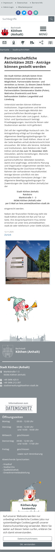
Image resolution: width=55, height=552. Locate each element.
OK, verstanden (27, 544)
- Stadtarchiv (8, 467)
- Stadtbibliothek (10, 469)
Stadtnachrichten (20, 49)
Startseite (4, 49)
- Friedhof (7, 464)
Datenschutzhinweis (28, 538)
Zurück (7, 234)
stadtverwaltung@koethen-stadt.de (21, 385)
